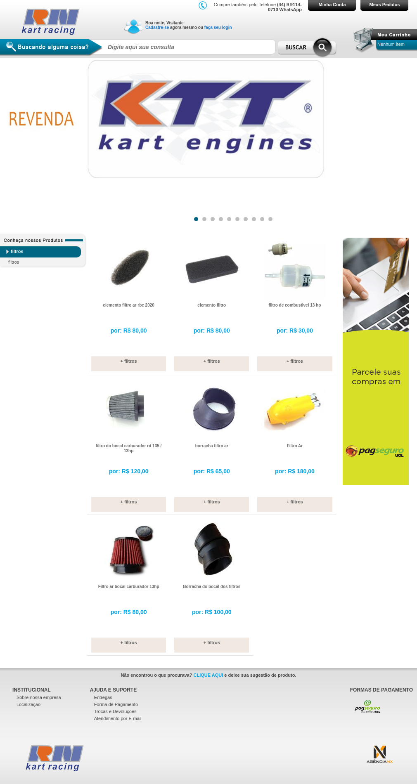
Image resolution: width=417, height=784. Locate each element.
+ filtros (129, 361)
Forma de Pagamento (116, 704)
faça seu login (218, 27)
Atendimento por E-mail (118, 718)
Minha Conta (332, 4)
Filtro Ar (295, 446)
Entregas (103, 697)
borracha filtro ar (211, 446)
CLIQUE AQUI (208, 675)
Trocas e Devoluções (115, 711)
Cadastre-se (157, 27)
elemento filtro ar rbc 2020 (128, 305)
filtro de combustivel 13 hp (295, 305)
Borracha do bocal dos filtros (211, 586)
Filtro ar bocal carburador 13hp (128, 586)
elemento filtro (211, 305)
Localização (28, 704)
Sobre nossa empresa (39, 697)
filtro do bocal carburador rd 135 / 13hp (128, 448)
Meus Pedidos (385, 4)
